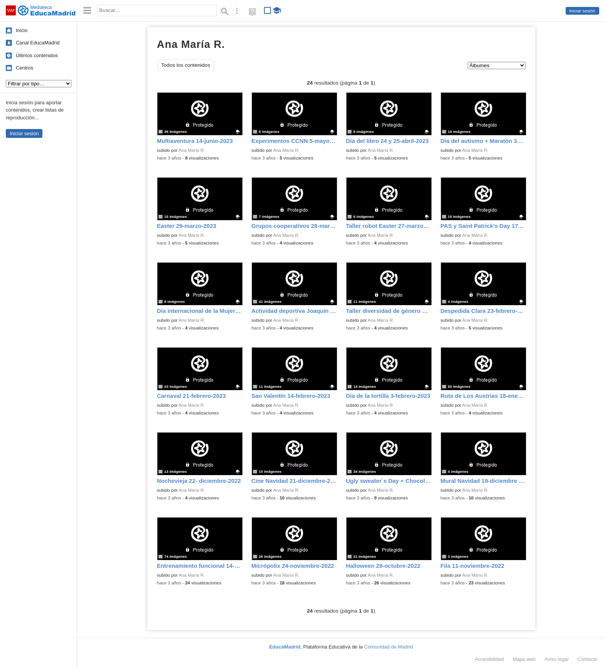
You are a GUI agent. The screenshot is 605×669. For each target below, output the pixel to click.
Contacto (587, 659)
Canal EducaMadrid (37, 43)
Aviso (556, 659)
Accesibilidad (489, 659)
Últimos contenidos (37, 55)
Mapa (524, 659)
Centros (24, 68)
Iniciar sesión (582, 10)
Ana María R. (192, 150)
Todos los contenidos (185, 65)
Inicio (21, 30)
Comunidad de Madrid (388, 647)
